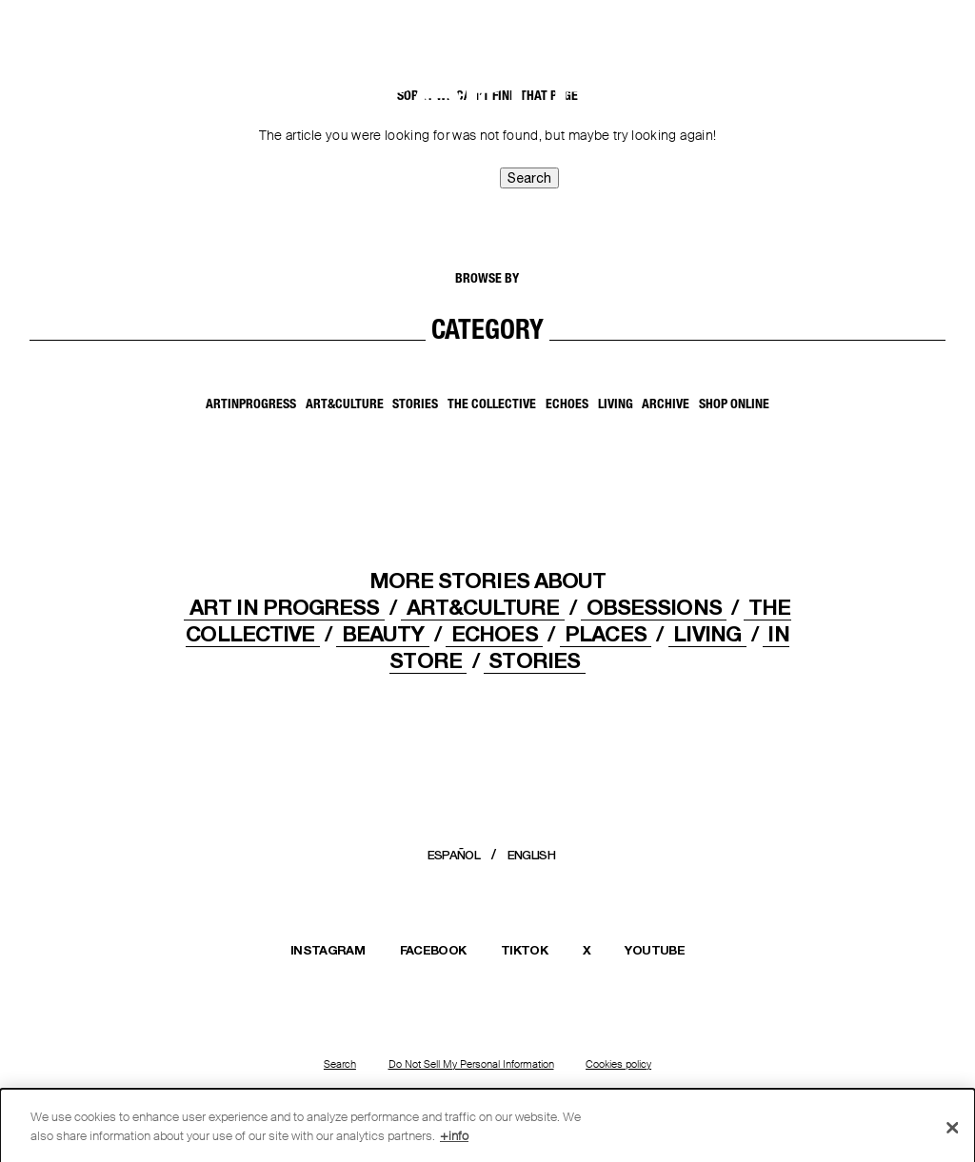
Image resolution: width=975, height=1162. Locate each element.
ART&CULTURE (483, 607)
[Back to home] (62, 36)
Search (340, 1064)
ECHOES (494, 633)
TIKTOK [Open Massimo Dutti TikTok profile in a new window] (524, 949)
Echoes (567, 405)
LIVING (707, 633)
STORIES (534, 660)
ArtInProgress (251, 405)
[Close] (952, 1132)
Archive (665, 405)
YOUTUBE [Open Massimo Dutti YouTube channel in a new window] (654, 949)
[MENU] (909, 29)
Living (615, 405)
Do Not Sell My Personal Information (471, 1064)
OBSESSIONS (654, 607)
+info (454, 1140)
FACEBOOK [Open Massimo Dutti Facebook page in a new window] (433, 949)
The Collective (492, 405)
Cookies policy (618, 1064)
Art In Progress (284, 607)
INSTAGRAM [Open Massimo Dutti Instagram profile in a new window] (327, 949)
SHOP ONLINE (734, 405)
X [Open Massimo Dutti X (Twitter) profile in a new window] (586, 949)
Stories (415, 405)
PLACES (606, 633)
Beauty (383, 633)
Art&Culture (345, 405)
